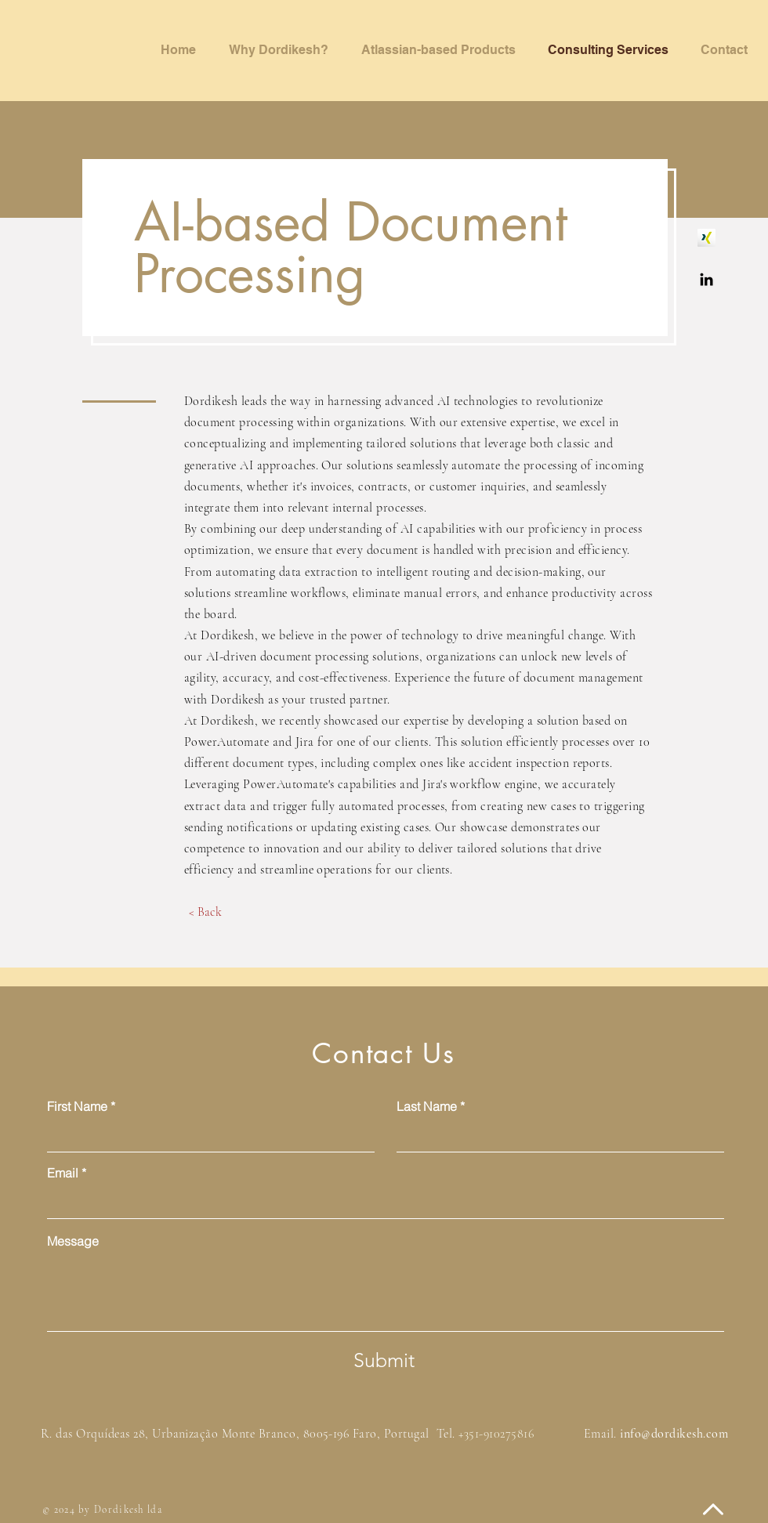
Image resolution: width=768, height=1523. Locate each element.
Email (62, 1173)
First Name (77, 1106)
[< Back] (205, 912)
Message (73, 1241)
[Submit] (384, 1360)
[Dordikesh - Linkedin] (706, 279)
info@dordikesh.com (674, 1434)
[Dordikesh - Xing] (706, 238)
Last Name (427, 1106)
